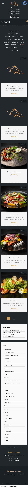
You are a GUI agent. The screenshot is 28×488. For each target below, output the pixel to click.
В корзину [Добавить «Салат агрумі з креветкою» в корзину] (14, 93)
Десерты (7, 42)
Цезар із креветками (14, 129)
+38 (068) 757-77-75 (15, 11)
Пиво (6, 399)
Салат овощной (14, 215)
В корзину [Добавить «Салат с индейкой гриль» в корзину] (14, 174)
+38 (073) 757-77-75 (15, 13)
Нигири (7, 434)
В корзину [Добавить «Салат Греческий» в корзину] (14, 265)
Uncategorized (14, 31)
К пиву (6, 368)
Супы (21, 47)
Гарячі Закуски (18, 39)
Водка (6, 390)
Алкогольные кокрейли (11, 380)
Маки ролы (8, 431)
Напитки (15, 42)
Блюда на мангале (14, 34)
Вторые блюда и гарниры (14, 36)
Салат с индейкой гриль (14, 172)
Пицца (6, 45)
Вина (6, 387)
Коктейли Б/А (9, 393)
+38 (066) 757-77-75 (15, 9)
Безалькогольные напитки (12, 383)
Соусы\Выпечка (11, 47)
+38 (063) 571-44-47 (15, 17)
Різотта (13, 45)
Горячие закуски (9, 365)
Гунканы (7, 428)
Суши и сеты (14, 50)
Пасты (22, 42)
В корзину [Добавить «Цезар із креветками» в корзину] (14, 136)
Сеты (6, 440)
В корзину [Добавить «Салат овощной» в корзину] (14, 222)
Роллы (7, 437)
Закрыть (15, 486)
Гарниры (8, 39)
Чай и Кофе (8, 402)
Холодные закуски (10, 371)
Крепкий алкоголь (10, 396)
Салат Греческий (14, 258)
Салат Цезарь (14, 301)
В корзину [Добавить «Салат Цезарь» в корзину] (14, 308)
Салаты (21, 45)
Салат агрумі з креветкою (14, 86)
